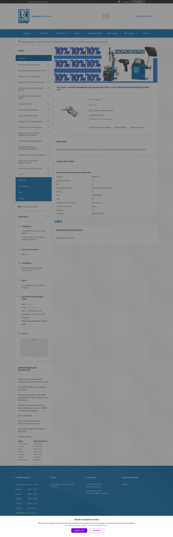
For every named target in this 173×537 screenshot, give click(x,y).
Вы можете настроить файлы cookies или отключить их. (85, 525)
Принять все (79, 530)
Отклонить (97, 530)
